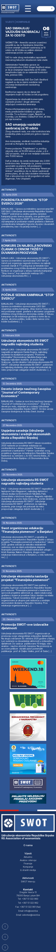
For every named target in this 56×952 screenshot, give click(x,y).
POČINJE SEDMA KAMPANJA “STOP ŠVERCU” (27, 296)
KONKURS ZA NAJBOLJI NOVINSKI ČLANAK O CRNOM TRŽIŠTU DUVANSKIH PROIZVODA (26, 249)
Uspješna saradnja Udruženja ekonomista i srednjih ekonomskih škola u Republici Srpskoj (25, 434)
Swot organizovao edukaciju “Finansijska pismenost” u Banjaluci (27, 529)
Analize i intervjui (28, 860)
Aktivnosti (8, 189)
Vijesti (28, 853)
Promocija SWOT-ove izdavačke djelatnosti (24, 626)
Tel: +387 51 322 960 (28, 899)
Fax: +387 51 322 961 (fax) (28, 907)
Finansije (28, 863)
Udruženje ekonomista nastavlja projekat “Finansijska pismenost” (25, 578)
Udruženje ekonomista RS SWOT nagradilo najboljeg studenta (25, 342)
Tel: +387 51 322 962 (28, 903)
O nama (28, 845)
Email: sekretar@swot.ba (28, 915)
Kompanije (28, 866)
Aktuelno (28, 857)
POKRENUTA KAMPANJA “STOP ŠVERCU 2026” (24, 201)
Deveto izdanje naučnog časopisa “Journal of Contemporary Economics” (26, 392)
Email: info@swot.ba (28, 911)
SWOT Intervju (28, 881)
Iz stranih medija (28, 870)
